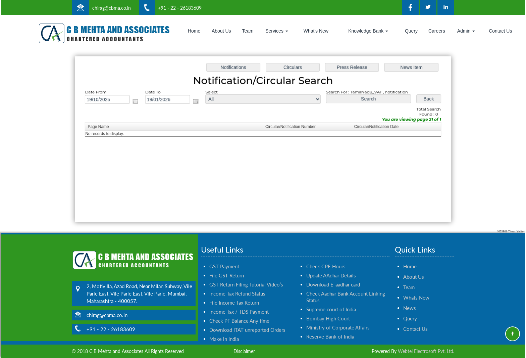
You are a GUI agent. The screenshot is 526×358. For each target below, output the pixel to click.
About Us (221, 31)
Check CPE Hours (326, 259)
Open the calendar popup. (138, 101)
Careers (436, 31)
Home (194, 31)
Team (247, 31)
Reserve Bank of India (330, 329)
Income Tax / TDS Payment (239, 304)
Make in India (224, 331)
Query (411, 31)
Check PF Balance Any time (239, 313)
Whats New (416, 290)
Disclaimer (244, 351)
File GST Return (226, 268)
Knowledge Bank (368, 31)
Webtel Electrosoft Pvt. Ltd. (426, 351)
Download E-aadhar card (333, 277)
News (409, 300)
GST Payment (224, 259)
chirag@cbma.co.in (111, 8)
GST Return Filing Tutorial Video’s (246, 277)
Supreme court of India (331, 302)
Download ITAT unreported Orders (247, 322)
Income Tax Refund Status (237, 286)
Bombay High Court (328, 311)
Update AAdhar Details (331, 268)
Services (276, 31)
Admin (466, 31)
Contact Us (500, 31)
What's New (316, 31)
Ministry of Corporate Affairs (338, 320)
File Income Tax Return (234, 295)
